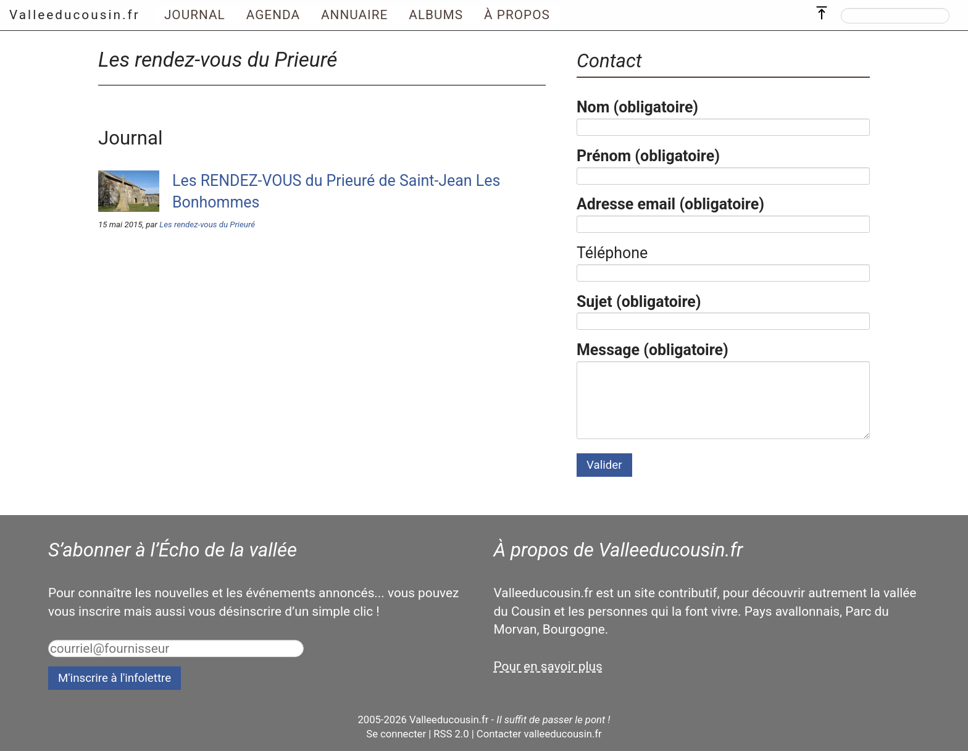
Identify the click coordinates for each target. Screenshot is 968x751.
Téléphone (612, 253)
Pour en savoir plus (548, 666)
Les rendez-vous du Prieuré (207, 224)
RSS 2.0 (451, 734)
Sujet (639, 302)
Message (652, 350)
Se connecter (396, 734)
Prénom (648, 156)
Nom (637, 107)
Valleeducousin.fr (74, 14)
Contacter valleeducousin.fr (539, 734)
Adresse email (670, 204)
